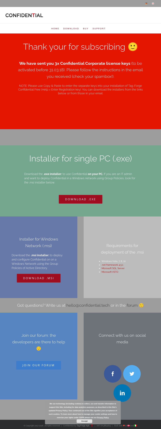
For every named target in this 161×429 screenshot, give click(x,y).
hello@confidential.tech (88, 305)
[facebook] (113, 374)
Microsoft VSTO (110, 272)
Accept (84, 421)
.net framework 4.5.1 (112, 264)
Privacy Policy (103, 417)
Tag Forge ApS (83, 426)
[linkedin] (122, 393)
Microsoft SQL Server (113, 268)
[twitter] (132, 374)
